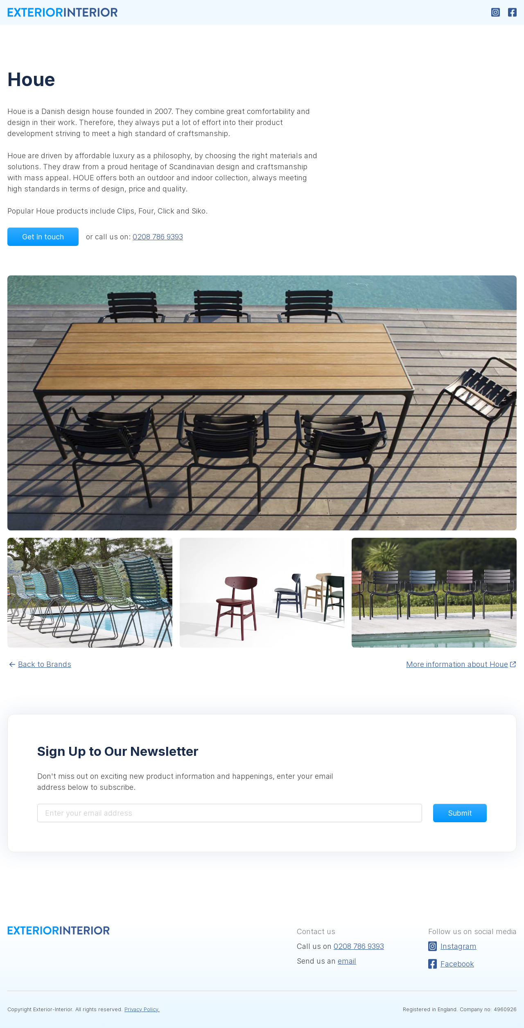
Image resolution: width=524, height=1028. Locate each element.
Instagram (452, 946)
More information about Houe (461, 664)
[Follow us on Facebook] (512, 12)
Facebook (451, 963)
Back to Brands (40, 664)
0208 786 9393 (158, 236)
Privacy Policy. (142, 1009)
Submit (460, 813)
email (347, 961)
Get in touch (43, 236)
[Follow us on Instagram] (495, 12)
